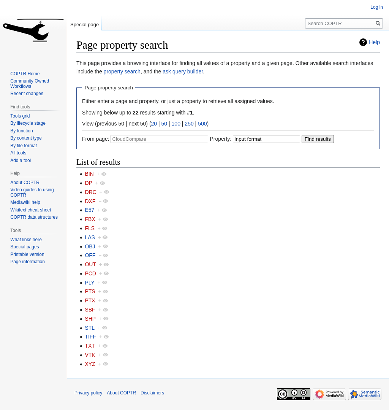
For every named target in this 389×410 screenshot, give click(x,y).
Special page (84, 24)
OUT (90, 264)
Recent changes (26, 93)
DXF (90, 201)
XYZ (90, 364)
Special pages (24, 246)
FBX (90, 219)
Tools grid (20, 116)
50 (164, 124)
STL (89, 328)
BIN (89, 174)
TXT (90, 346)
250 (189, 124)
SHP (90, 319)
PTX (90, 300)
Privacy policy (88, 393)
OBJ (90, 246)
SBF (90, 310)
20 (154, 124)
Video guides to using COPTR (32, 192)
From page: (95, 139)
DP (88, 183)
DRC (90, 192)
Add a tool (20, 160)
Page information (27, 261)
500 (202, 124)
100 (176, 124)
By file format (23, 145)
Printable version (27, 254)
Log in (376, 7)
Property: (220, 139)
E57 (89, 210)
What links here (26, 239)
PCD (90, 273)
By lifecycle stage (28, 123)
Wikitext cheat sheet (30, 210)
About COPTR (25, 182)
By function (21, 130)
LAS (90, 237)
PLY (89, 283)
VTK (90, 355)
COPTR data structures (34, 217)
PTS (90, 291)
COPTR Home (25, 73)
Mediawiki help (25, 202)
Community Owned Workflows (29, 83)
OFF (90, 255)
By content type (26, 138)
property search (122, 71)
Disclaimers (152, 393)
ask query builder (183, 71)
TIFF (90, 337)
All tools (18, 153)
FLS (90, 228)
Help (374, 42)
